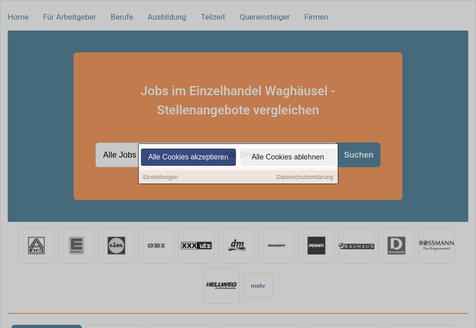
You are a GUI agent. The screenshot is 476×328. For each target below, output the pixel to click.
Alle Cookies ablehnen (287, 157)
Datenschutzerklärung (304, 177)
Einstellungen (160, 177)
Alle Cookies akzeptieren (188, 157)
